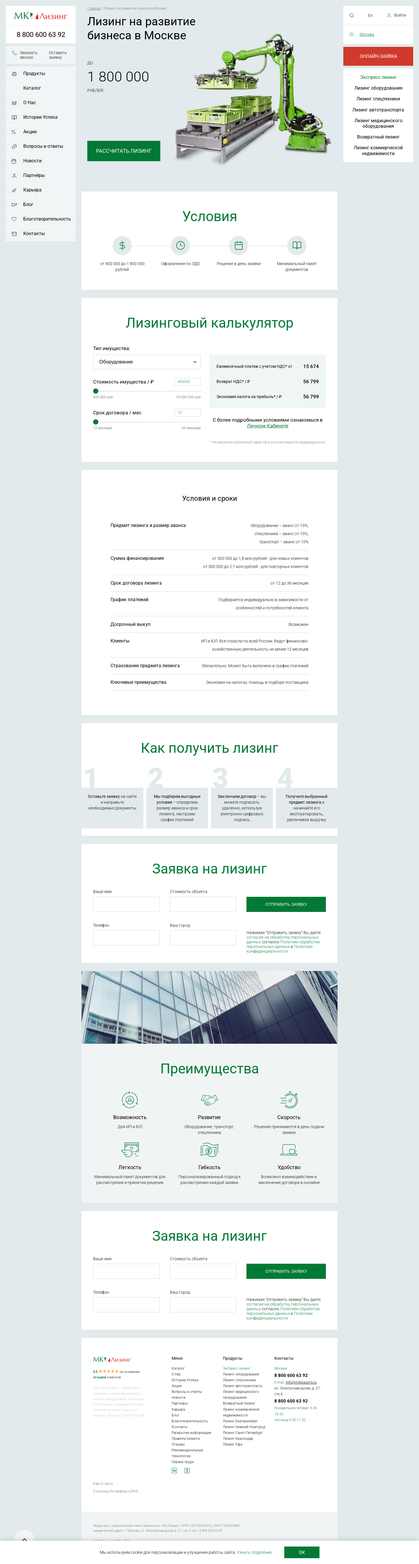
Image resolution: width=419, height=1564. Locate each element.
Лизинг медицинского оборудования (378, 123)
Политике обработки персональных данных (283, 944)
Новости (32, 161)
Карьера (32, 190)
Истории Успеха (40, 117)
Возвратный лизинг (378, 137)
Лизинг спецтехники (378, 99)
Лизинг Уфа (232, 1444)
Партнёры (34, 175)
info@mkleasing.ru (301, 1382)
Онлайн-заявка (378, 56)
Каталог (32, 88)
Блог (28, 204)
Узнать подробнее (254, 1552)
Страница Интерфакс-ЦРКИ (115, 1491)
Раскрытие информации (191, 1433)
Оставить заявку (58, 55)
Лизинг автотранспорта (378, 110)
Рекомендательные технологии (187, 1453)
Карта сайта (103, 1484)
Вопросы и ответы (43, 146)
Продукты (34, 73)
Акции (30, 131)
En (370, 15)
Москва (367, 34)
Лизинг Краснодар (238, 1439)
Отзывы (178, 1444)
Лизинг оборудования (378, 88)
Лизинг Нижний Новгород (244, 1427)
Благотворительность (47, 219)
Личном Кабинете (267, 426)
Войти (400, 15)
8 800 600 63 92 (41, 35)
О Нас (29, 102)
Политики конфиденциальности (279, 949)
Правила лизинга (186, 1439)
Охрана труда (182, 1462)
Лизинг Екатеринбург (240, 1421)
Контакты (34, 233)
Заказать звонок (29, 55)
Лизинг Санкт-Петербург (243, 1433)
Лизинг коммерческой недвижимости (378, 150)
